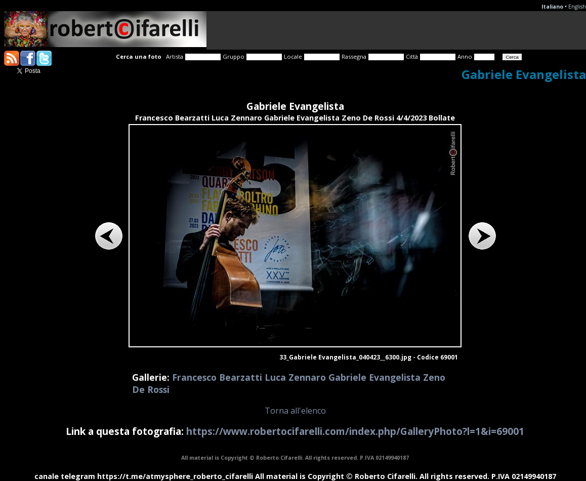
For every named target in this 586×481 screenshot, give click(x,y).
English (577, 6)
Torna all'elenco (295, 410)
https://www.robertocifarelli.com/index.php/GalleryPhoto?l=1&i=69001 (355, 431)
